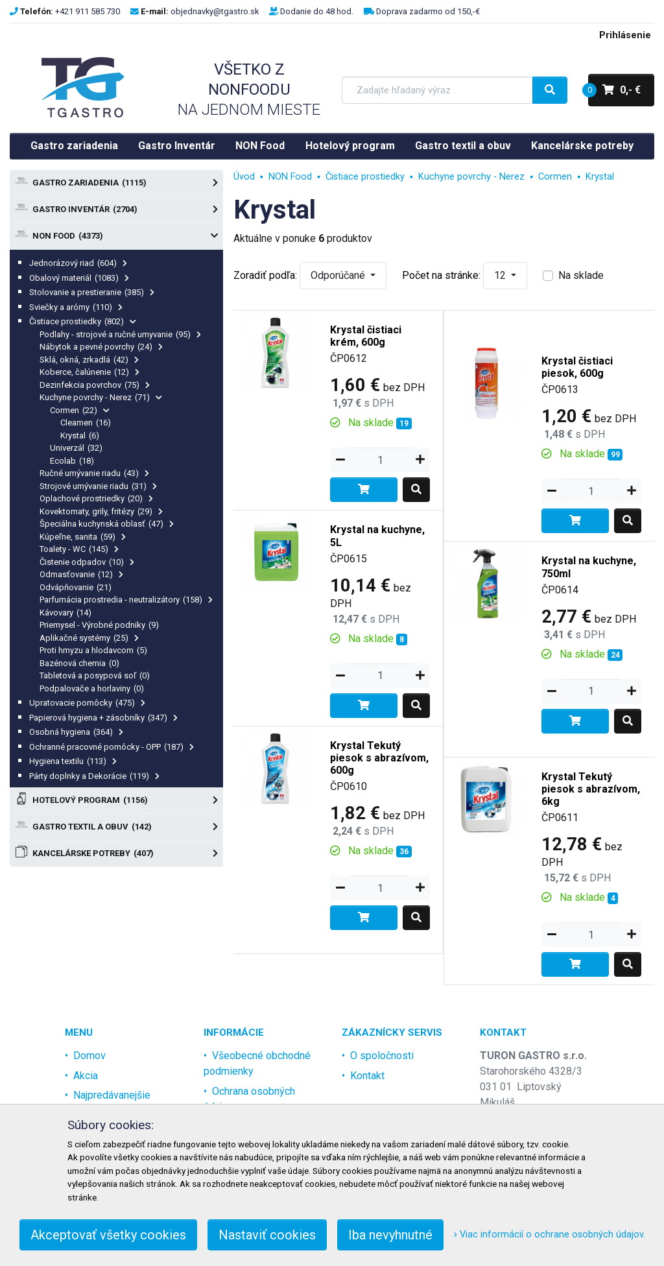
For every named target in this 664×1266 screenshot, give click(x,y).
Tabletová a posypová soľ (95, 675)
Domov (89, 1055)
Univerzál (76, 448)
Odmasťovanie (81, 574)
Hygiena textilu (73, 761)
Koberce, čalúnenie (89, 372)
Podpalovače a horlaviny (92, 688)
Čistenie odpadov (87, 562)
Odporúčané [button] (339, 275)
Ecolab (72, 461)
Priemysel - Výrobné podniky (99, 625)
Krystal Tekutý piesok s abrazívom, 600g (379, 757)
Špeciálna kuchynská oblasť (107, 524)
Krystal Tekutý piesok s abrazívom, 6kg (590, 788)
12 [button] (501, 275)
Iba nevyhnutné (390, 1235)
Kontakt (367, 1075)
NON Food (260, 145)
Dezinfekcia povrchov (95, 385)
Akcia (85, 1075)
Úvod (244, 176)
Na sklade (581, 275)
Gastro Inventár (176, 145)
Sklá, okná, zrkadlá (89, 359)
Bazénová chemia (79, 663)
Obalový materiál (79, 278)
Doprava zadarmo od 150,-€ (428, 11)
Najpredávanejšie (111, 1095)
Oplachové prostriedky (96, 498)
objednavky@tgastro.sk (215, 11)
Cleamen (85, 422)
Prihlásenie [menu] (625, 35)
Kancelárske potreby (582, 145)
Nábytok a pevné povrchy (101, 347)
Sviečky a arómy (76, 307)
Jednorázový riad (78, 263)
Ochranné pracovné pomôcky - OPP (111, 747)
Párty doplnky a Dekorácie (94, 776)
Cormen (80, 410)
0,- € (614, 90)
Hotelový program (350, 145)
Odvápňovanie (76, 587)
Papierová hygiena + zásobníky (103, 718)
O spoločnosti (382, 1055)
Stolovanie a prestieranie (91, 292)
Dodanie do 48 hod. (316, 11)
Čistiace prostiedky (82, 321)
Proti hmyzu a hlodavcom (93, 650)
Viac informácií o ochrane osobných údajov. (549, 1234)
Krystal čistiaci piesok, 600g (577, 367)
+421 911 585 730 (87, 11)
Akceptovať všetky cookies (108, 1235)
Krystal (79, 435)
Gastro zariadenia (74, 145)
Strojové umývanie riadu (98, 486)
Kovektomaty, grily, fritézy (101, 511)
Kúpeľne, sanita (83, 537)
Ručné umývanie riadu (94, 473)
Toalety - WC (79, 549)
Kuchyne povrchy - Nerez (101, 397)
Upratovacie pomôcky (87, 703)
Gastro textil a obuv (463, 145)
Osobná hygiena (76, 732)
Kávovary (65, 612)
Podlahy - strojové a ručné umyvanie (120, 334)
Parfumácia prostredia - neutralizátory (126, 599)
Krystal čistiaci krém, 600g (365, 336)
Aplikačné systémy (89, 638)
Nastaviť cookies (267, 1235)
